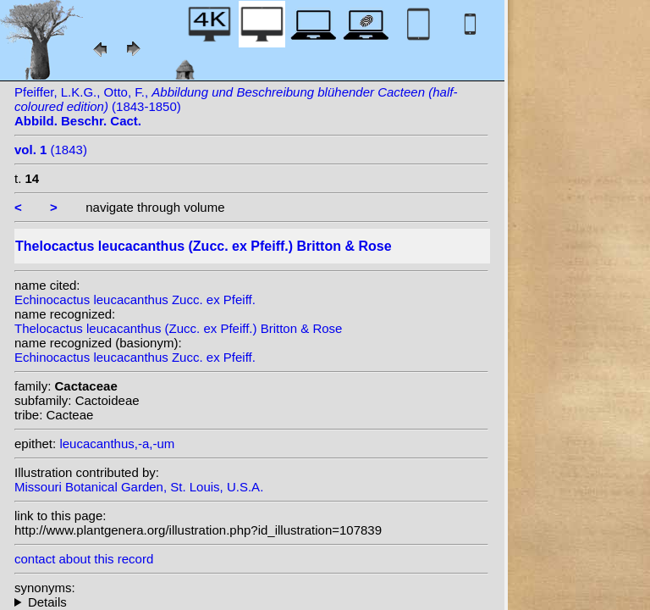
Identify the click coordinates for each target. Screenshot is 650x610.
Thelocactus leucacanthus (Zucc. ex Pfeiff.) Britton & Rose (178, 328)
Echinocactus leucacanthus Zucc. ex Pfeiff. (135, 299)
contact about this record (83, 559)
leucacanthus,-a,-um (116, 443)
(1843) (50, 149)
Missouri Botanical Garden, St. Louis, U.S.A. (138, 487)
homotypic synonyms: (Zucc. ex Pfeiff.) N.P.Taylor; (251, 602)
